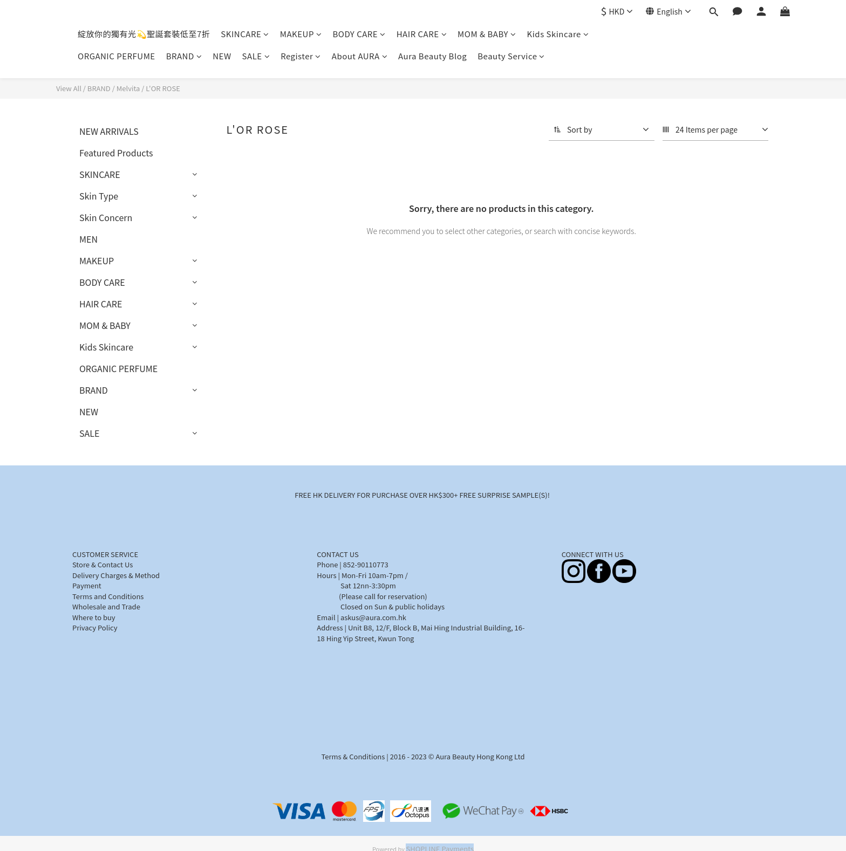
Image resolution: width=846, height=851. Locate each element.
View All (68, 88)
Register (301, 55)
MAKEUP (301, 33)
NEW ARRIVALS (109, 131)
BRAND (184, 55)
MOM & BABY (487, 33)
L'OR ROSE (163, 88)
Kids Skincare (558, 33)
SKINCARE (245, 33)
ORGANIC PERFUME (116, 55)
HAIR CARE (422, 33)
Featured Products (116, 152)
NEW (222, 55)
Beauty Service (511, 55)
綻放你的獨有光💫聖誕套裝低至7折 (144, 33)
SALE (256, 55)
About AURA (359, 55)
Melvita (128, 88)
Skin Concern (105, 217)
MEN (88, 238)
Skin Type (98, 195)
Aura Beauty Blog (432, 55)
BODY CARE (358, 33)
